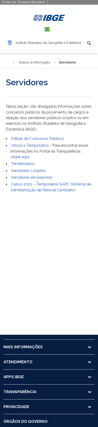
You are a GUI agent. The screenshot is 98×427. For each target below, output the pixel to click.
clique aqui (19, 156)
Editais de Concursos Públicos (37, 138)
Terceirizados (23, 163)
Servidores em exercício (31, 177)
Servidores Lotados (28, 170)
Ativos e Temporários (30, 145)
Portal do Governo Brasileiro (23, 2)
